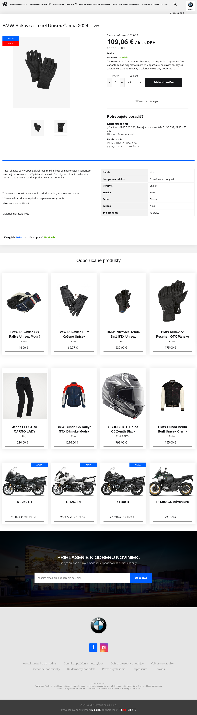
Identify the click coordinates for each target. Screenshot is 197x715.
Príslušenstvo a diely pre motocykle (94, 4)
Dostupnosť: (112, 57)
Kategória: (10, 237)
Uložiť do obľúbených (148, 101)
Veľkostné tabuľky (162, 663)
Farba (106, 199)
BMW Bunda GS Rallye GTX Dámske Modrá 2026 (74, 434)
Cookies (160, 669)
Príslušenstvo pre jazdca (63, 4)
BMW (19, 237)
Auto (115, 4)
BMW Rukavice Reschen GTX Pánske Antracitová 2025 (172, 339)
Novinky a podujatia (150, 4)
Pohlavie (108, 185)
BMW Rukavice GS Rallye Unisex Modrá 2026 (24, 339)
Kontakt (165, 4)
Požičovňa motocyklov (129, 4)
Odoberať (141, 577)
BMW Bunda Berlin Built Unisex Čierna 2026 (172, 434)
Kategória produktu (114, 179)
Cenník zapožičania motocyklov (84, 663)
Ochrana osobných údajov (127, 663)
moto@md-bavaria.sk (121, 134)
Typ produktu (110, 212)
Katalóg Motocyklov (18, 4)
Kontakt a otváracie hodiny (40, 663)
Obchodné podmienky (46, 669)
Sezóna (107, 205)
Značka (107, 192)
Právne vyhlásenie (114, 669)
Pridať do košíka (164, 82)
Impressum (140, 669)
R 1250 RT (24, 504)
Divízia (106, 172)
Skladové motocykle (38, 4)
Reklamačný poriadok (81, 669)
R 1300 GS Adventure (172, 504)
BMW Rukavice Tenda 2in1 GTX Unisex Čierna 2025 (123, 339)
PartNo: (110, 53)
